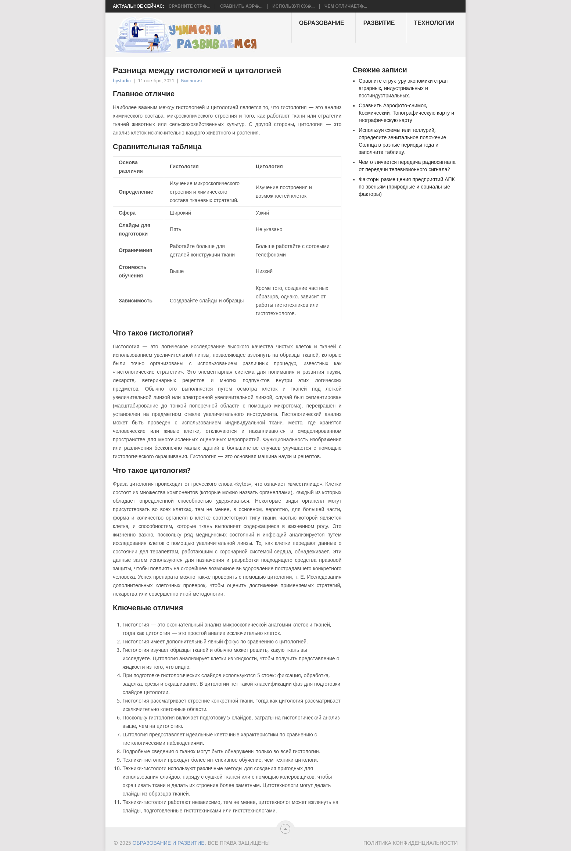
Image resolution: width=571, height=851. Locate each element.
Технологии (434, 22)
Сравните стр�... (189, 6)
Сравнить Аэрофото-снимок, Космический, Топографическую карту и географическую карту (406, 113)
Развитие (379, 22)
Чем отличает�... (345, 6)
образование (321, 22)
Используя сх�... (293, 6)
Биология (191, 80)
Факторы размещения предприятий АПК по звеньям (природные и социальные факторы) (407, 186)
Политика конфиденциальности (410, 843)
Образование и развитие (169, 843)
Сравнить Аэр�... (241, 6)
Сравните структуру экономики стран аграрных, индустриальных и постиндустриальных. (403, 88)
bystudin (122, 80)
